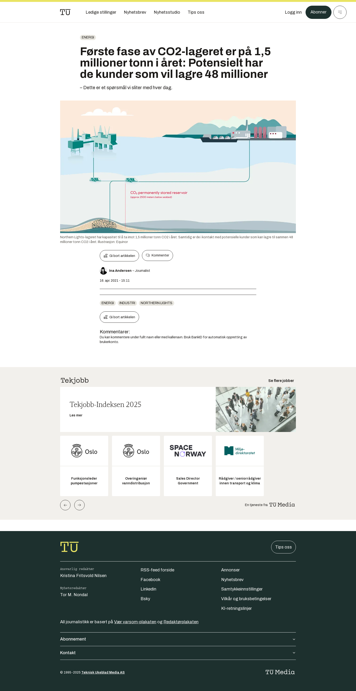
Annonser (230, 570)
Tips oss (283, 547)
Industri (127, 303)
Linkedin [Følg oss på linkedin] (148, 589)
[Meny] (340, 12)
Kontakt (178, 652)
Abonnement (178, 639)
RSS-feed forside (157, 570)
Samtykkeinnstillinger (242, 589)
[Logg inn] (293, 12)
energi (88, 37)
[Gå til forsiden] (65, 12)
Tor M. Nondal (74, 594)
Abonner (318, 12)
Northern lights (156, 303)
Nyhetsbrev (232, 579)
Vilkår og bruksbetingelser (246, 598)
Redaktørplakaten (181, 622)
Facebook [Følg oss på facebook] (150, 579)
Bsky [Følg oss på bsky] (145, 598)
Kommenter (157, 255)
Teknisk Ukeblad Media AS (103, 672)
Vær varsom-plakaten (135, 622)
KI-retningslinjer (236, 608)
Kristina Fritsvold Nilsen (83, 575)
